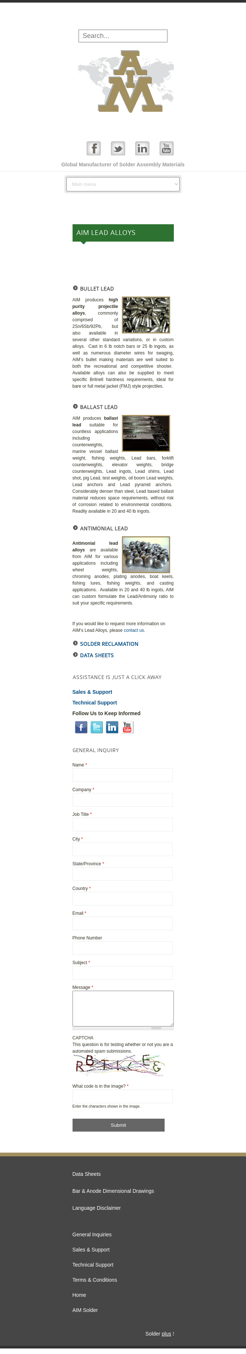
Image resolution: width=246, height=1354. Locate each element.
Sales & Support (91, 1255)
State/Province (88, 863)
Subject (81, 962)
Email (80, 913)
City (78, 839)
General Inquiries (92, 1240)
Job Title (82, 814)
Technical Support (93, 1270)
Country (82, 888)
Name (80, 765)
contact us (134, 630)
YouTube (166, 148)
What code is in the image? (101, 1091)
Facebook (94, 148)
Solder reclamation (109, 644)
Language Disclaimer (97, 1213)
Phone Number (87, 938)
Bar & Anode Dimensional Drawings (113, 1196)
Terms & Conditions (95, 1285)
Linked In (142, 148)
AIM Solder (85, 1316)
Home (79, 1300)
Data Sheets (97, 655)
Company (83, 789)
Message (83, 987)
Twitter (118, 148)
